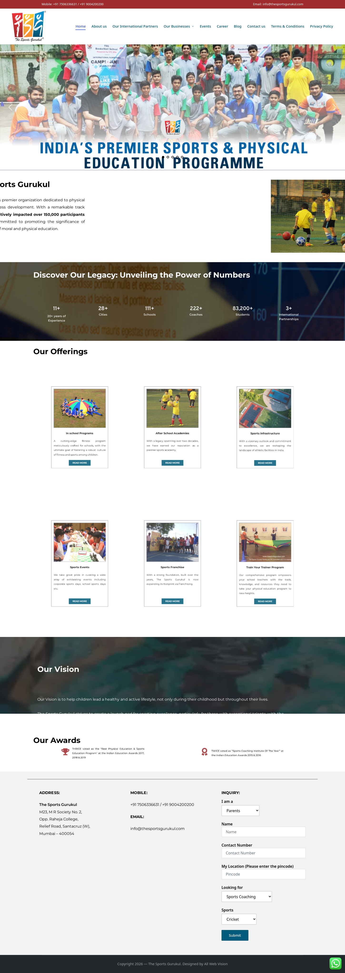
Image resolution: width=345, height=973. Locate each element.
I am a (240, 806)
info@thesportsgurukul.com (157, 828)
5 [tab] (182, 157)
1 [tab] (163, 157)
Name (264, 827)
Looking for (247, 892)
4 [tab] (177, 157)
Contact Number (264, 849)
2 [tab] (168, 157)
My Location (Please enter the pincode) (264, 870)
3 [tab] (172, 157)
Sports (239, 914)
